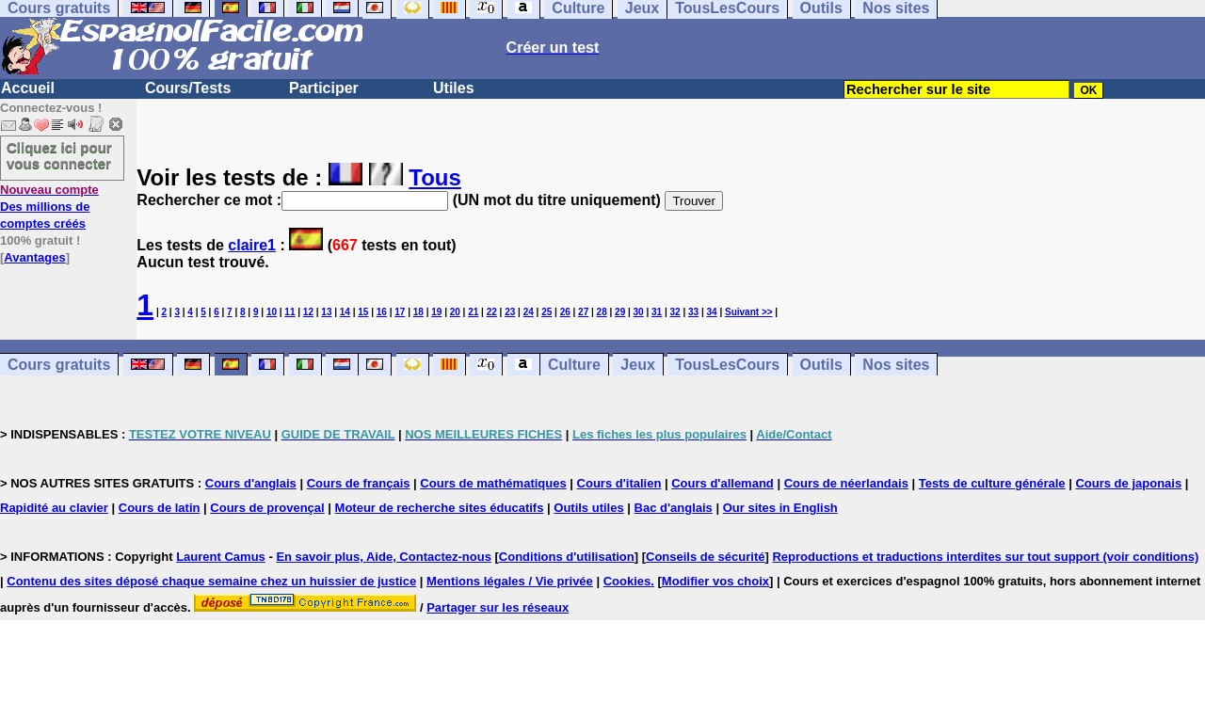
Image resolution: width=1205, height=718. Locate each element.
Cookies (627, 581)
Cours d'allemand (722, 483)
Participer (324, 88)
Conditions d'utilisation (567, 557)
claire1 (252, 245)
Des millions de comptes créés (49, 207)
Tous (435, 177)
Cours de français (358, 483)
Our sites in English (780, 508)
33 (693, 312)
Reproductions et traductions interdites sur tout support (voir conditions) (985, 557)
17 (399, 312)
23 (510, 312)
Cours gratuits (59, 365)
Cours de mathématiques (493, 483)
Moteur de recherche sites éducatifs (439, 508)
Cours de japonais (1128, 483)
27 (583, 312)
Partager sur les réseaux (497, 607)
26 (565, 312)
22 (492, 312)
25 (546, 312)
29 (620, 312)
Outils (821, 365)
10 (271, 312)
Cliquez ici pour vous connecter (59, 155)
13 (326, 312)
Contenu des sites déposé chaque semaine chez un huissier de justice (211, 581)
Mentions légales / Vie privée (509, 581)
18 (418, 312)
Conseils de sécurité (705, 557)
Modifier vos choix (715, 581)
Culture (574, 365)
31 (656, 312)
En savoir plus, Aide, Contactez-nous (383, 557)
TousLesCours (727, 365)
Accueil (28, 88)
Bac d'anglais (674, 508)
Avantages (34, 257)
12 (308, 312)
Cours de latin (160, 508)
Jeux (637, 365)
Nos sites (895, 365)
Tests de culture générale (992, 483)
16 (382, 312)
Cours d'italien (619, 483)
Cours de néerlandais (846, 483)
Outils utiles (588, 508)
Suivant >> (749, 312)
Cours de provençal (267, 508)
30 (639, 312)
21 (473, 312)
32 (675, 312)
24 (528, 312)
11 (289, 312)
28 (602, 312)
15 (363, 312)
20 (455, 312)
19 (436, 312)
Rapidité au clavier (54, 508)
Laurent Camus (220, 557)
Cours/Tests (188, 88)
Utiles (453, 88)
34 (712, 312)
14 (345, 312)
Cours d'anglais (251, 483)
